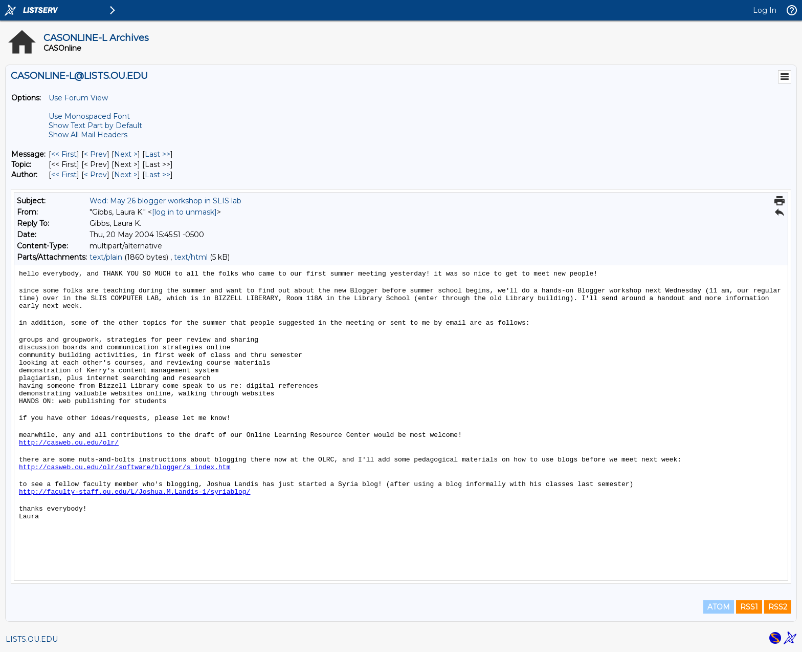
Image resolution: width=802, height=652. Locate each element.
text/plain (106, 257)
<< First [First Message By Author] (64, 174)
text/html (191, 257)
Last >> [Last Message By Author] (157, 174)
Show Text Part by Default (95, 125)
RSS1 (749, 607)
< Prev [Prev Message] (95, 154)
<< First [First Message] (64, 154)
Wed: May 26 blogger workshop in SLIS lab (165, 200)
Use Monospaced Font (89, 116)
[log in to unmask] (184, 212)
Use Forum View (78, 97)
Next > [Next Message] (126, 154)
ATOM (718, 607)
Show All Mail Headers (88, 134)
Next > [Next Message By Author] (126, 174)
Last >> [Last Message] (157, 154)
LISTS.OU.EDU (32, 639)
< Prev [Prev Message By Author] (95, 174)
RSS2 (777, 607)
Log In (764, 10)
